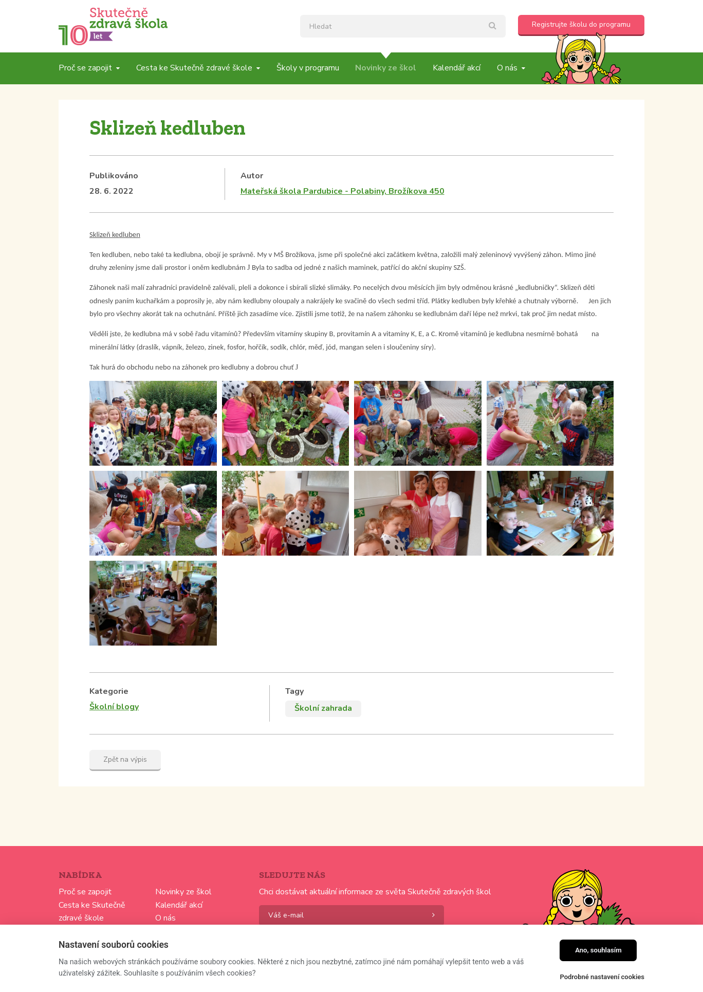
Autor (251, 175)
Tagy (294, 691)
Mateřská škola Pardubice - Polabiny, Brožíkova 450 (342, 191)
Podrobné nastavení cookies (602, 977)
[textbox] (403, 26)
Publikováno (113, 175)
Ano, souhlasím (598, 950)
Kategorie (108, 691)
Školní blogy (114, 706)
